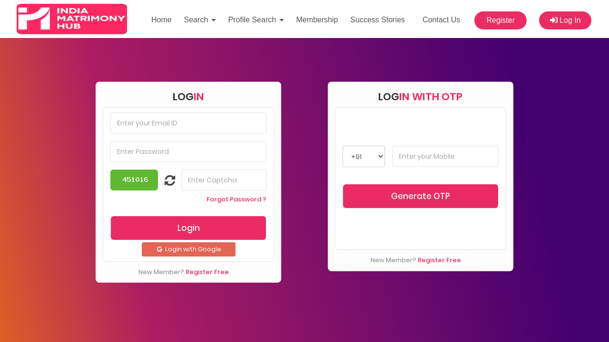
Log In (565, 20)
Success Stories (377, 20)
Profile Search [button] (256, 20)
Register (500, 20)
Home (161, 20)
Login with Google (188, 225)
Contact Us (441, 20)
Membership (317, 20)
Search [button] (200, 20)
